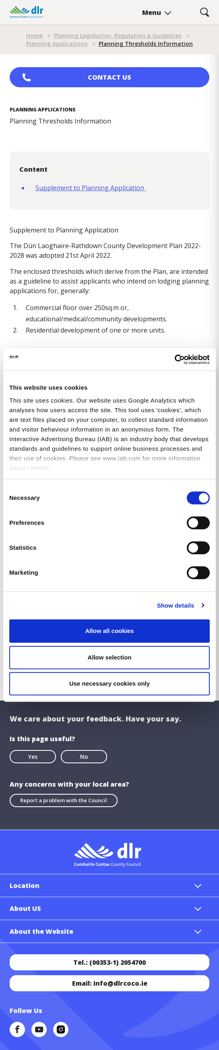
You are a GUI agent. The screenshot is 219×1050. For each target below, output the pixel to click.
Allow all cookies (109, 630)
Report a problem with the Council (63, 800)
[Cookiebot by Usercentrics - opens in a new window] (174, 359)
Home (34, 35)
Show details (175, 605)
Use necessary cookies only (109, 683)
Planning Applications (56, 43)
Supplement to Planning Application (90, 187)
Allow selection (109, 657)
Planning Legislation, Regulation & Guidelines (118, 35)
